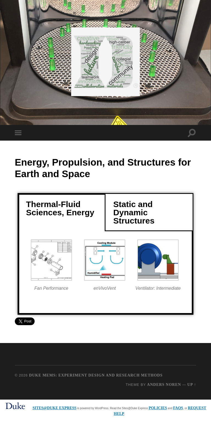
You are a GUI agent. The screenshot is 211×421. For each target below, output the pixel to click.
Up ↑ (191, 385)
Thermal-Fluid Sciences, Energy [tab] (60, 208)
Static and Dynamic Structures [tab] (133, 212)
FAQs (178, 408)
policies (158, 408)
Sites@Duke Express (54, 408)
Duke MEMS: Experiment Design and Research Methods (96, 375)
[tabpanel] (105, 272)
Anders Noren (164, 385)
